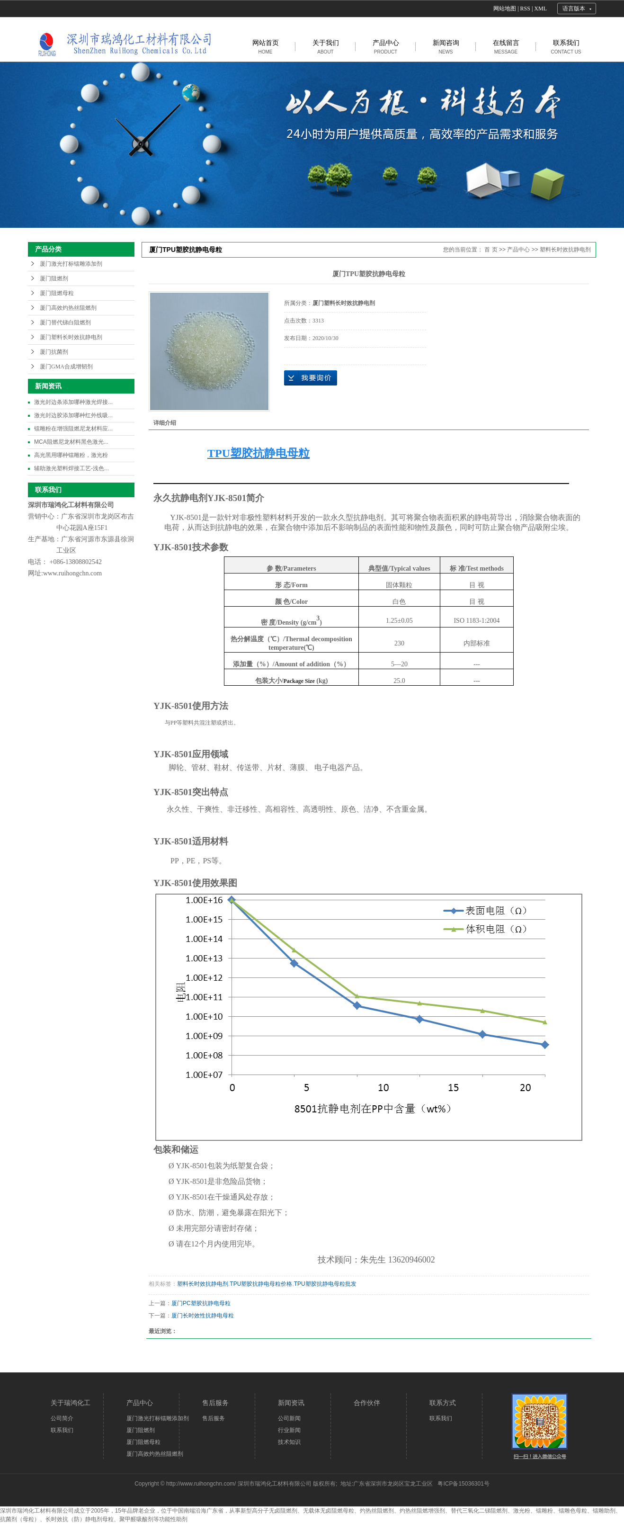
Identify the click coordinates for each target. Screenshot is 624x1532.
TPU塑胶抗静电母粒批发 (325, 1284)
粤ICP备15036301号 (463, 1483)
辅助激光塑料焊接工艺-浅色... (71, 468)
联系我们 (566, 46)
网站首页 (265, 46)
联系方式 (442, 1403)
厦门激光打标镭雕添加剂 (71, 263)
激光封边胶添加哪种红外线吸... (73, 415)
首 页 (490, 249)
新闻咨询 (446, 46)
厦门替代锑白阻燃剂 (65, 322)
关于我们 (325, 46)
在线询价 (310, 377)
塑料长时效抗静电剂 (565, 249)
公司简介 (62, 1418)
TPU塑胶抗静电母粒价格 (261, 1284)
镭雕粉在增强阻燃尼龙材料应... (73, 428)
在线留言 (506, 46)
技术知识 (289, 1442)
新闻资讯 (291, 1403)
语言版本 (573, 8)
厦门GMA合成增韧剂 (66, 366)
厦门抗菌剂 (54, 352)
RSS (525, 8)
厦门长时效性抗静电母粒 (202, 1315)
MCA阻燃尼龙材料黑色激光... (71, 442)
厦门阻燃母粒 (57, 293)
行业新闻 (289, 1430)
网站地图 (504, 8)
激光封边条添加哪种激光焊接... (73, 402)
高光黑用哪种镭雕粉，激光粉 (71, 455)
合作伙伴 (367, 1403)
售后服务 (215, 1403)
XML (540, 8)
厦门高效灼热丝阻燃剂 (68, 308)
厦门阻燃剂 (54, 278)
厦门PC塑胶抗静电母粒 (201, 1303)
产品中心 (386, 46)
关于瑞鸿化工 (70, 1403)
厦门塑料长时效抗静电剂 (71, 337)
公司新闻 (289, 1418)
